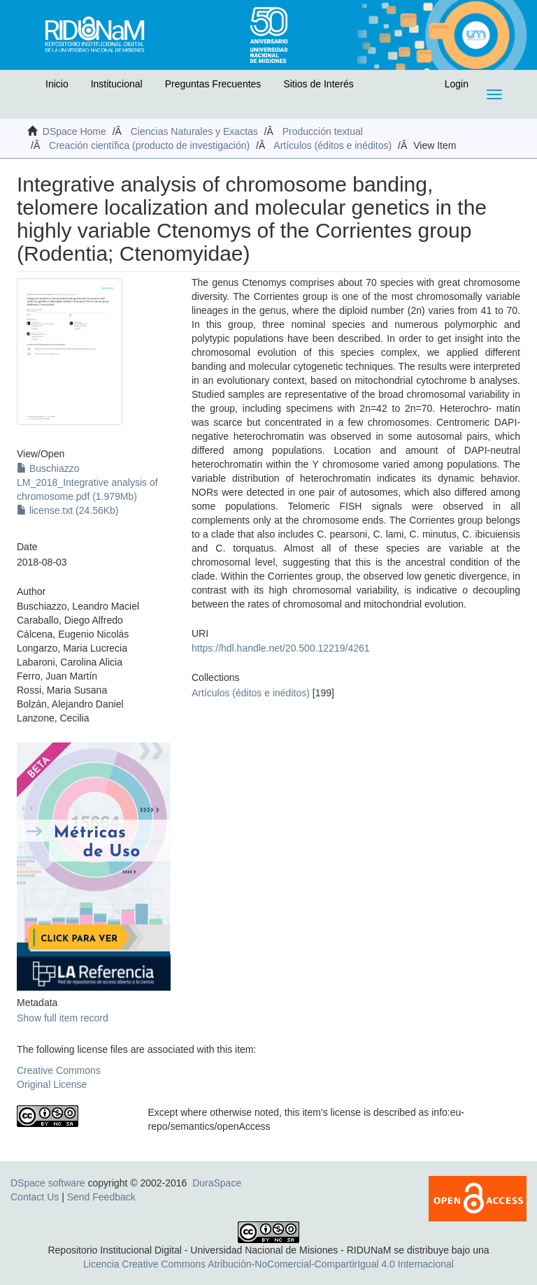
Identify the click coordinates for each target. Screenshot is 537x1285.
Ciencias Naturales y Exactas (194, 131)
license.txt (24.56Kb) (68, 510)
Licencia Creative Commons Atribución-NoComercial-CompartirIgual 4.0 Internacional (268, 1264)
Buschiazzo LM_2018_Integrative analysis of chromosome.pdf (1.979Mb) (87, 482)
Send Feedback (101, 1197)
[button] (26, 87)
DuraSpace (216, 1183)
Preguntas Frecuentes (213, 83)
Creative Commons (59, 1070)
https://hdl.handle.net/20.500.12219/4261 (281, 648)
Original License (52, 1084)
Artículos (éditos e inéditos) (332, 145)
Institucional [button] (117, 83)
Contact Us (34, 1197)
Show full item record (62, 1018)
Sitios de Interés (318, 83)
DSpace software (47, 1183)
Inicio (57, 83)
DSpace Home (74, 131)
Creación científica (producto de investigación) (149, 145)
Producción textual (322, 131)
